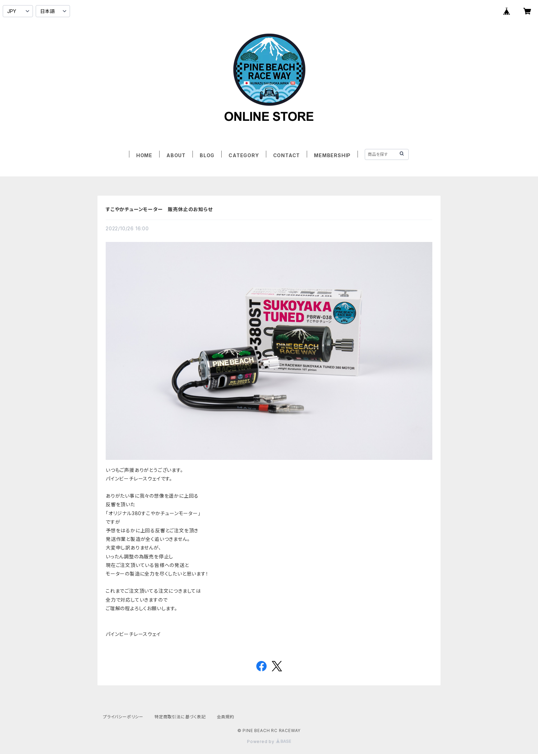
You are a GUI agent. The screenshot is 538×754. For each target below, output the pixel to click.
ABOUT (176, 155)
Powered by (269, 741)
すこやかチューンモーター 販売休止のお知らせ (159, 209)
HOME (144, 155)
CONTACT (286, 155)
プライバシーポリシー (123, 716)
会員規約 (225, 716)
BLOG (207, 155)
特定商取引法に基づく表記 (180, 716)
